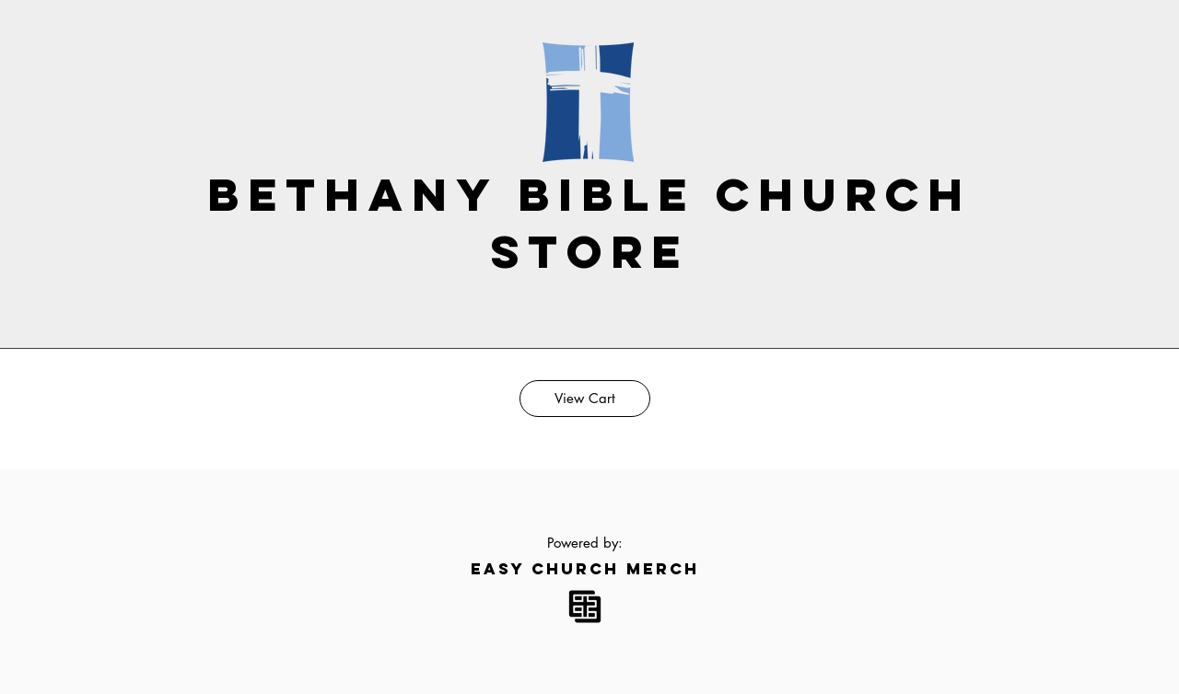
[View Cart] (584, 398)
